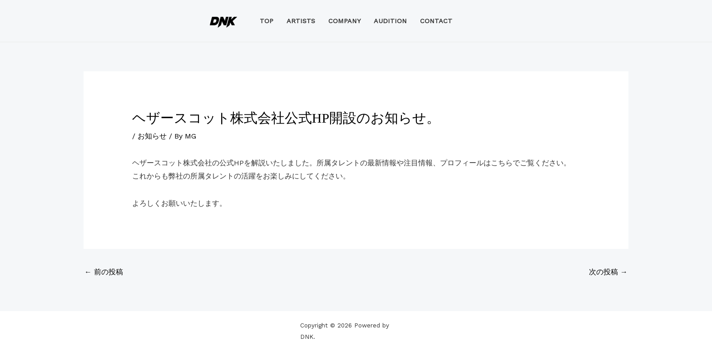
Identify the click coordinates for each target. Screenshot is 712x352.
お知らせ (152, 136)
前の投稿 (103, 272)
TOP (266, 21)
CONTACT (436, 21)
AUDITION (390, 21)
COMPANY (344, 21)
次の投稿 (608, 272)
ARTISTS (301, 21)
